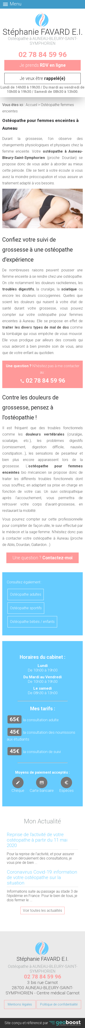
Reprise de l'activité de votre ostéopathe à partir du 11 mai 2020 (37, 840)
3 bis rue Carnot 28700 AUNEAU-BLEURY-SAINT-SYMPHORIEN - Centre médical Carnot (43, 988)
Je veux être (42, 78)
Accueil (31, 105)
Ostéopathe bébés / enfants (32, 621)
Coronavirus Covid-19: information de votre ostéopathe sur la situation (42, 877)
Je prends (42, 65)
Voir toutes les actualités (42, 910)
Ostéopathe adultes (25, 594)
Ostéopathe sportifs (26, 608)
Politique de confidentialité (59, 1004)
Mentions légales (20, 1004)
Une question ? (42, 557)
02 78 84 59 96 (43, 54)
